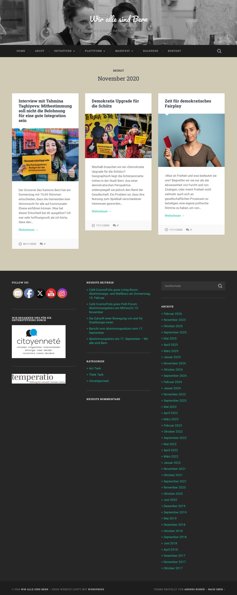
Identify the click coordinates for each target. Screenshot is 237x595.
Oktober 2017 (173, 565)
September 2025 (175, 332)
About (39, 51)
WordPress (96, 586)
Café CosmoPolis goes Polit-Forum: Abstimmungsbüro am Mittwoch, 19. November (114, 308)
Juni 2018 (170, 541)
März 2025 (171, 351)
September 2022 (175, 437)
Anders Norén (194, 586)
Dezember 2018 (174, 522)
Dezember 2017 (174, 553)
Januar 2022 (172, 461)
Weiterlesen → (28, 230)
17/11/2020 (102, 226)
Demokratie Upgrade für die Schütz (115, 103)
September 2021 (175, 479)
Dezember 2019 (174, 504)
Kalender (150, 51)
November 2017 (175, 559)
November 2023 (175, 394)
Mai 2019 (170, 516)
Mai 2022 (170, 443)
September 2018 (175, 535)
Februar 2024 (173, 381)
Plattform (93, 51)
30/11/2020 (29, 244)
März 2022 (171, 455)
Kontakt (174, 51)
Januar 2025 (172, 357)
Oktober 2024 (173, 369)
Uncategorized (99, 380)
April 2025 (171, 345)
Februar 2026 (173, 314)
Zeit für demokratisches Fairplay (188, 103)
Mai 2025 (170, 339)
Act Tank (95, 368)
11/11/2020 (175, 230)
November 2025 (175, 320)
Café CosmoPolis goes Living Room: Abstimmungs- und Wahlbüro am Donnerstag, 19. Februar (119, 294)
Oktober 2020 (173, 492)
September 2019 (175, 510)
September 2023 (175, 400)
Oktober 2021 (173, 473)
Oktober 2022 (173, 430)
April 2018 (171, 547)
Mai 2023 (170, 406)
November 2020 (175, 486)
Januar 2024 (172, 387)
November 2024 (175, 363)
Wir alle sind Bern (118, 19)
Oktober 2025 (173, 326)
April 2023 (171, 412)
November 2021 (175, 467)
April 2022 (171, 449)
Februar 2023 (173, 424)
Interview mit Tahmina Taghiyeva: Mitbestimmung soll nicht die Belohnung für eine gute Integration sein (45, 110)
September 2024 (175, 375)
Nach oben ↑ (216, 586)
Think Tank (96, 374)
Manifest (122, 51)
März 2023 (171, 418)
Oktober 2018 (173, 528)
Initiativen (63, 51)
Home (21, 51)
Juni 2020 (170, 498)
